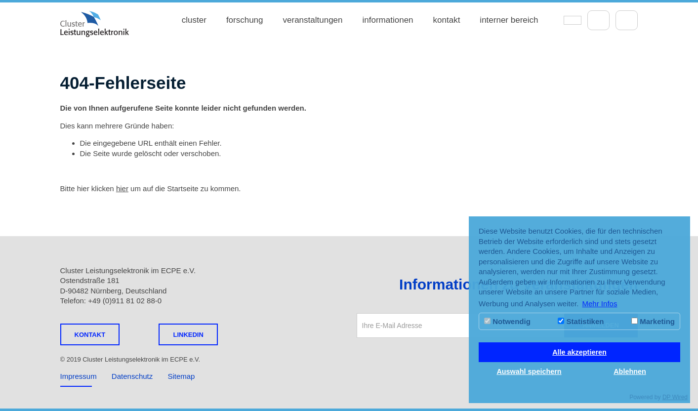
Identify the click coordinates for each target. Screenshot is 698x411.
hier (122, 188)
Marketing (653, 321)
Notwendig (507, 321)
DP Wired (675, 397)
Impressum (78, 376)
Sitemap (181, 376)
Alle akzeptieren (579, 352)
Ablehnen (630, 371)
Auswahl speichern (528, 371)
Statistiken (581, 321)
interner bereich (509, 20)
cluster (194, 20)
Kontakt (90, 334)
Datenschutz (132, 376)
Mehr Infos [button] (599, 303)
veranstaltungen (313, 20)
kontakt (446, 20)
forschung (244, 20)
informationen (388, 20)
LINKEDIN (188, 334)
